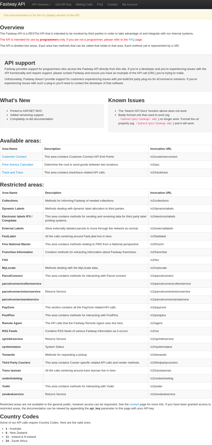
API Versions (41, 4)
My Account (129, 4)
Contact (113, 4)
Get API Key (63, 4)
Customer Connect (14, 156)
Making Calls (84, 4)
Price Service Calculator (17, 164)
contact (134, 404)
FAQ (100, 4)
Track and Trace (12, 172)
